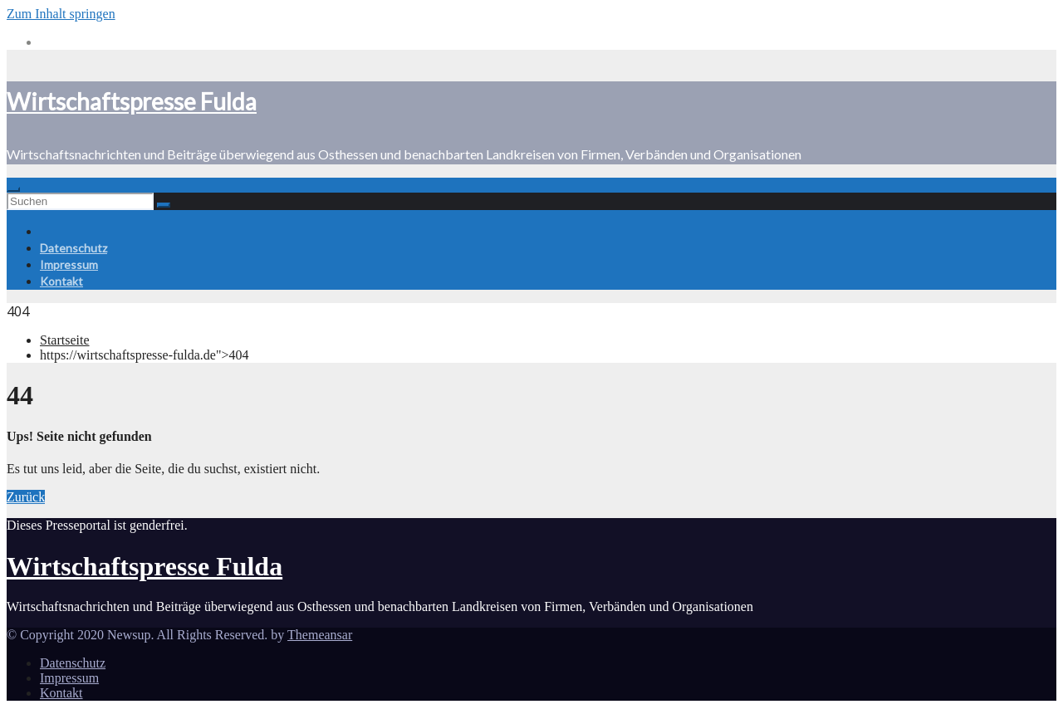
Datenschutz (73, 248)
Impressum (69, 264)
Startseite (65, 340)
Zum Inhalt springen (61, 14)
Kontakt (61, 281)
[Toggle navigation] (13, 189)
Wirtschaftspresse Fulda (132, 101)
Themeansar (319, 635)
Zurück (26, 497)
